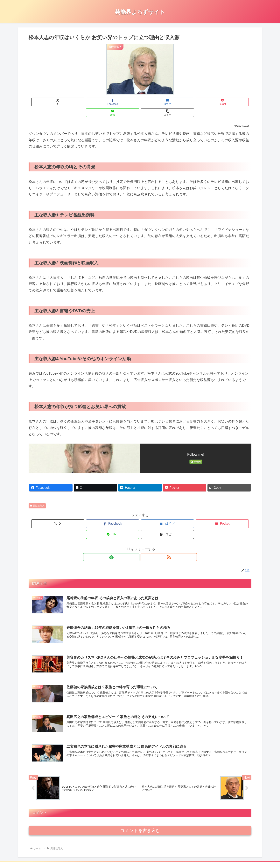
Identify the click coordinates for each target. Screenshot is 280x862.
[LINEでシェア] (196, 102)
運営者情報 (220, 849)
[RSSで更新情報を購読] (144, 536)
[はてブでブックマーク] (121, 102)
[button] (233, 102)
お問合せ (204, 849)
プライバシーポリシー (244, 849)
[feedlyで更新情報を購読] (135, 536)
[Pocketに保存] (159, 102)
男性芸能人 (37, 495)
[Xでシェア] (46, 102)
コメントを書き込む (140, 809)
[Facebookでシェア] (84, 102)
